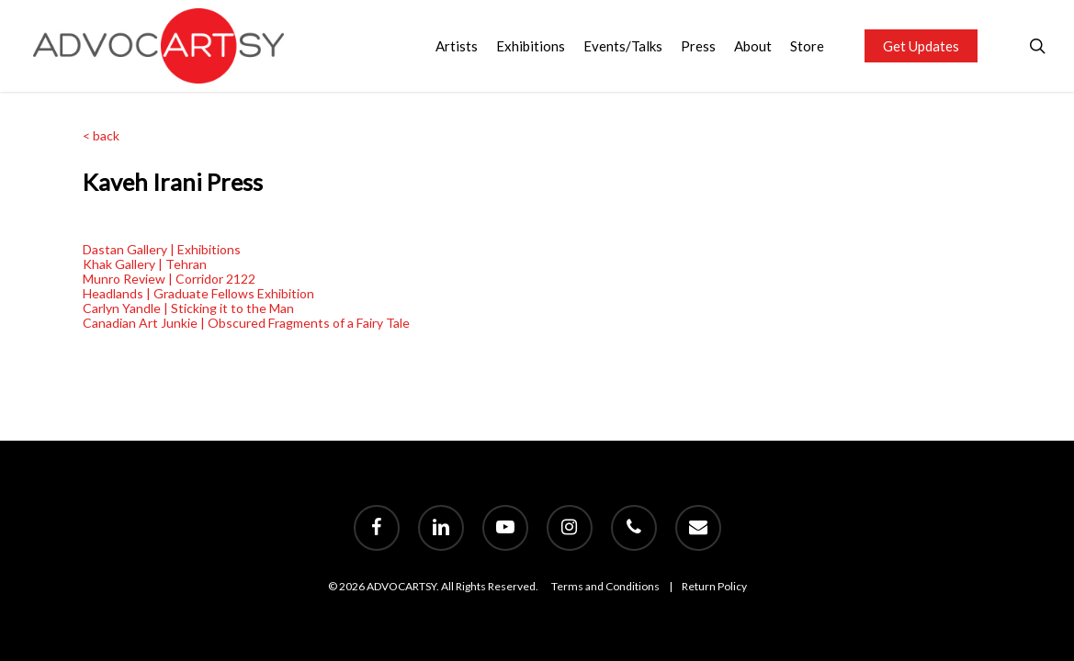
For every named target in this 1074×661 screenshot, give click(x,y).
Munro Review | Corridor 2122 (169, 278)
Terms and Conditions (605, 586)
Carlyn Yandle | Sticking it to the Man (188, 308)
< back (101, 135)
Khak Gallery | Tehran (145, 264)
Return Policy (714, 586)
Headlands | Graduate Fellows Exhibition (198, 293)
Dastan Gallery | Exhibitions (162, 249)
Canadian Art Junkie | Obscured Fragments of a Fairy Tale (246, 322)
